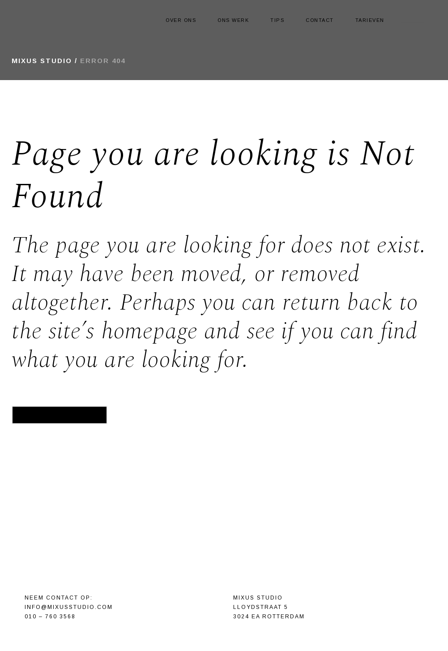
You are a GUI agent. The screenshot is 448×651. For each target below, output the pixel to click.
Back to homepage (59, 414)
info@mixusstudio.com (69, 607)
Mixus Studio (42, 60)
